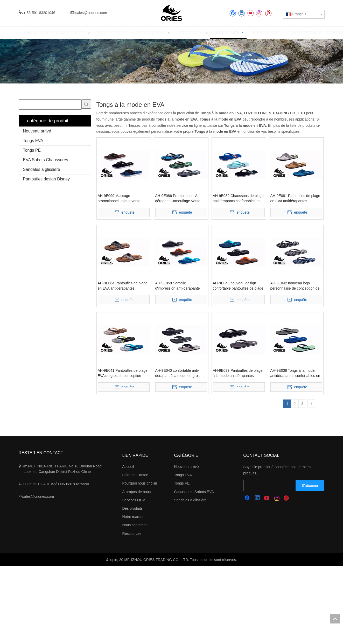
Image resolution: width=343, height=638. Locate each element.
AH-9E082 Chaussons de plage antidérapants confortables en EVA (238, 199)
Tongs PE (32, 150)
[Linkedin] (241, 13)
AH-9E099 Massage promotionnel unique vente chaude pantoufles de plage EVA (120, 199)
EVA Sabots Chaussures (45, 160)
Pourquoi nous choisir (139, 483)
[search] (274, 485)
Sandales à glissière (41, 169)
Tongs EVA (33, 140)
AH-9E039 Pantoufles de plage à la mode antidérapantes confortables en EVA (238, 373)
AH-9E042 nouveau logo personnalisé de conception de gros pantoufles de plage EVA (295, 286)
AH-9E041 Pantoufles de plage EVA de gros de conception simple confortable (123, 373)
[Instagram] (259, 13)
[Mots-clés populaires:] (86, 104)
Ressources (132, 533)
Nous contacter (134, 525)
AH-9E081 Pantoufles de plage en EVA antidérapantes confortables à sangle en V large (295, 199)
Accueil (128, 467)
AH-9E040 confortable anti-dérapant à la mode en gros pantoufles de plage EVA (177, 373)
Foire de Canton (135, 475)
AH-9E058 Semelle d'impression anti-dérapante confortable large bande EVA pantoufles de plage (178, 286)
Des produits (132, 508)
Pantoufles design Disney (46, 179)
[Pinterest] (268, 13)
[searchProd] (50, 104)
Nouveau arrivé (37, 131)
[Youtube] (250, 13)
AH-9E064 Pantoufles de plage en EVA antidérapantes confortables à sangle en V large (123, 286)
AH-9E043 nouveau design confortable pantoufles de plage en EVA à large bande (238, 286)
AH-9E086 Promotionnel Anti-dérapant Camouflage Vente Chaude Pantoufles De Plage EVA (179, 199)
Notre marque (133, 517)
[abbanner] (171, 61)
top (335, 618)
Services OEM (133, 500)
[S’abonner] (310, 485)
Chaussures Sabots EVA (194, 492)
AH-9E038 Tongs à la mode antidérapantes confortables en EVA (295, 373)
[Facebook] (232, 13)
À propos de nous (136, 492)
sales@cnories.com (91, 13)
